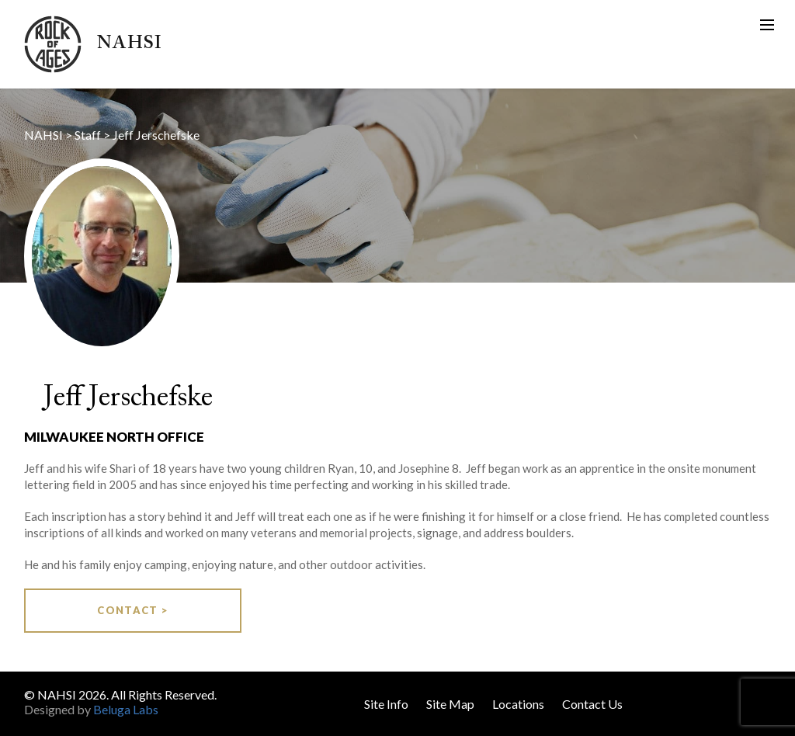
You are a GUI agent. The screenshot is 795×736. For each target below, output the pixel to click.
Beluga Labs (125, 709)
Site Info (386, 703)
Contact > (132, 610)
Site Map (450, 703)
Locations (518, 703)
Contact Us (592, 703)
